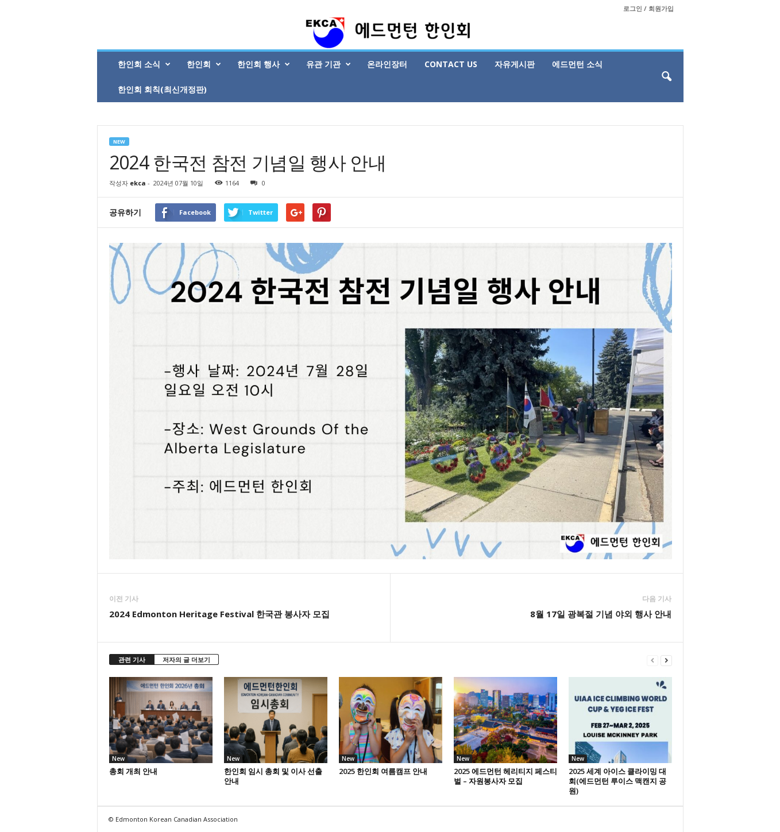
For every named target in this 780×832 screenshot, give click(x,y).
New (119, 141)
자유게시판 (515, 64)
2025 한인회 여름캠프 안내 (383, 771)
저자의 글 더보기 (186, 659)
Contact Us (450, 64)
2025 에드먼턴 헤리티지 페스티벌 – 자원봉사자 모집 (505, 776)
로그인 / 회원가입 (648, 8)
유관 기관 (328, 64)
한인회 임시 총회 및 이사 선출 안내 (273, 776)
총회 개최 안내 (133, 771)
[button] (666, 77)
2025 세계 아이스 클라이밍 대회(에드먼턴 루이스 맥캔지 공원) (617, 781)
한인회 (204, 64)
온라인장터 (387, 64)
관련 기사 (131, 659)
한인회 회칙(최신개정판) (162, 89)
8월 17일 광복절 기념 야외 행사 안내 (600, 614)
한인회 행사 (263, 64)
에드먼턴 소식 (577, 64)
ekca (138, 183)
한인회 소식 (144, 64)
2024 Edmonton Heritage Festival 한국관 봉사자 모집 (219, 614)
